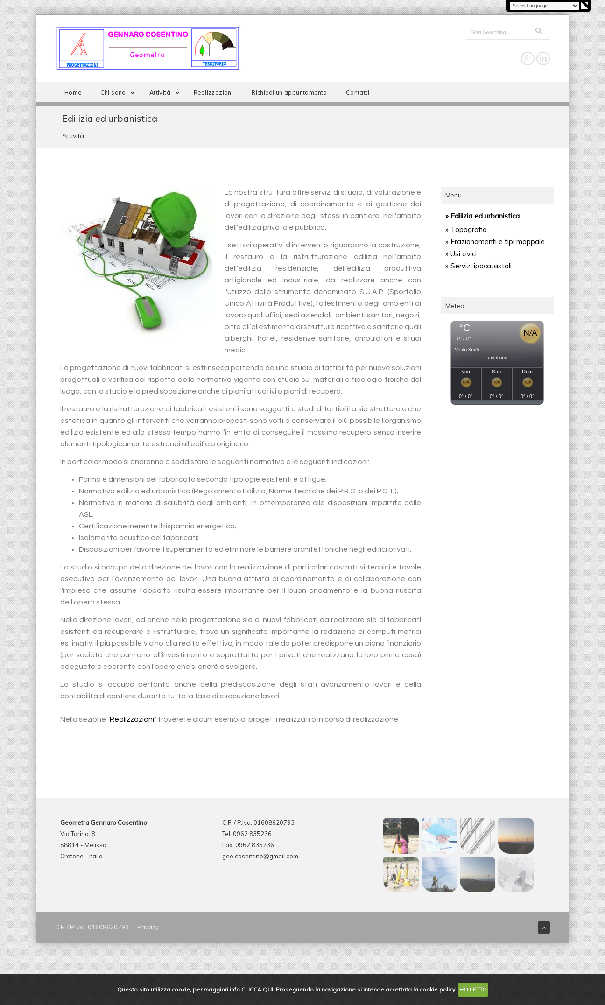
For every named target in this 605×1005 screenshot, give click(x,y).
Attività (166, 92)
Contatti (357, 92)
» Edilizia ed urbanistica (482, 215)
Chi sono (119, 92)
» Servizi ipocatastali (478, 265)
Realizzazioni (213, 92)
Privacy (148, 927)
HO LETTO (473, 989)
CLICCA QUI (257, 989)
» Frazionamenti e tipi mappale (495, 241)
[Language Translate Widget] (544, 6)
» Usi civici (461, 253)
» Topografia (466, 229)
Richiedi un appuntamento (289, 92)
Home (73, 92)
